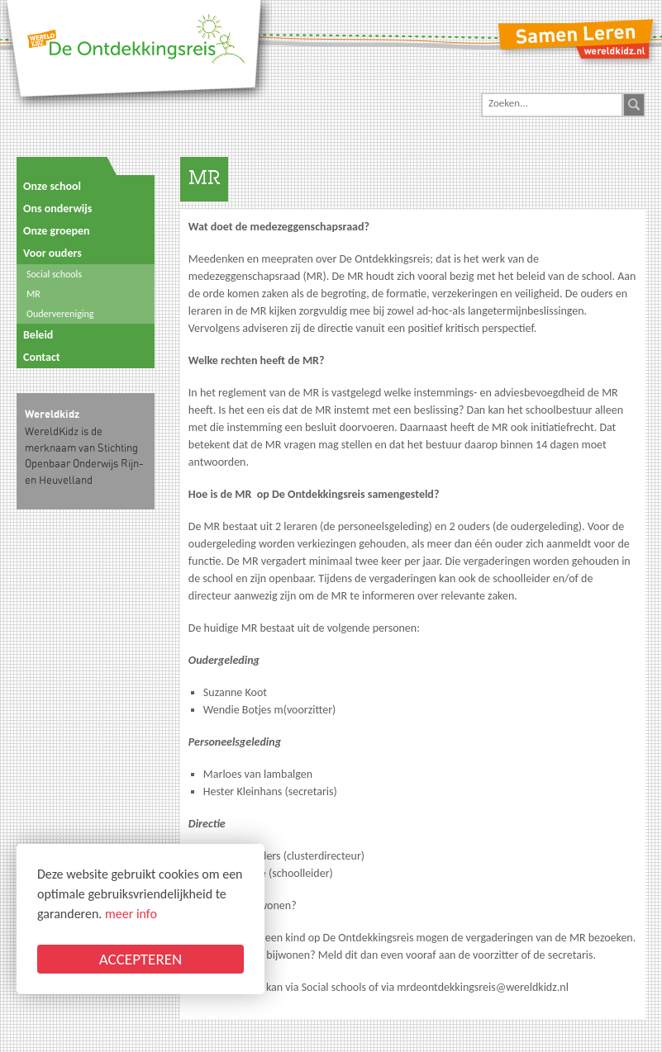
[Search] (552, 103)
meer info (131, 914)
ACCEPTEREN (141, 959)
